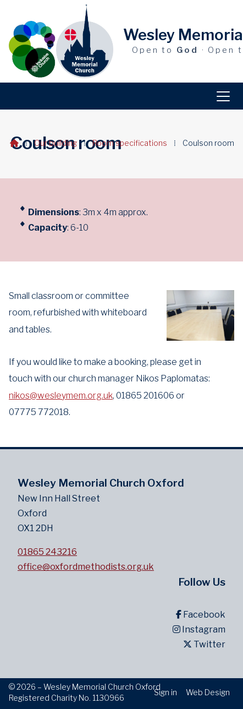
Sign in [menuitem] (165, 692)
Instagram (199, 629)
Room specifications (129, 143)
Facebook (200, 614)
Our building (55, 143)
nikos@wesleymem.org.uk (61, 395)
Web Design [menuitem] (208, 692)
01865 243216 (47, 552)
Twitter (204, 644)
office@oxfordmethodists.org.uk (86, 566)
